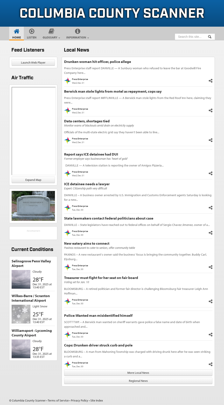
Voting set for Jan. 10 (76, 282)
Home (16, 37)
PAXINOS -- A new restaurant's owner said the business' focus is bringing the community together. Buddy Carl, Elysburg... (135, 257)
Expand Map (33, 180)
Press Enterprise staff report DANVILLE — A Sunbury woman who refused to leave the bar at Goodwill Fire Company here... (132, 70)
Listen (32, 37)
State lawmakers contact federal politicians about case (108, 218)
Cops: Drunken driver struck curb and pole (98, 345)
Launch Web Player (33, 62)
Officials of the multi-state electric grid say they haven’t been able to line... (111, 132)
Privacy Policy (79, 400)
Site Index (96, 400)
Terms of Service (58, 400)
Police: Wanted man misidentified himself (98, 315)
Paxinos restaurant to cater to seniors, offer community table (99, 248)
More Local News (138, 373)
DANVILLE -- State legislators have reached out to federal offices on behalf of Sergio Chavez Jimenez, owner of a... (137, 225)
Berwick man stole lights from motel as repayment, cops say (113, 91)
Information (77, 37)
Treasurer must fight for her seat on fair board (101, 277)
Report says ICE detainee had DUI (91, 154)
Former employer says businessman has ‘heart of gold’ (96, 159)
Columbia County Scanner (112, 14)
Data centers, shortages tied (87, 121)
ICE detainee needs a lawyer (87, 184)
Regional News (138, 381)
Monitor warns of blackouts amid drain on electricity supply (99, 125)
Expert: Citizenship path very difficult (85, 188)
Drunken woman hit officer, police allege (97, 61)
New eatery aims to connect (86, 243)
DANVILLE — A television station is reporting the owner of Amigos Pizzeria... (114, 165)
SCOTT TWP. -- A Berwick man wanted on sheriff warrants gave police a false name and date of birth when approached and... (132, 324)
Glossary (51, 37)
